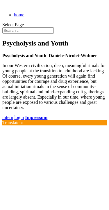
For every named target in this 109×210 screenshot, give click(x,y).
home (19, 14)
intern (7, 117)
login (19, 117)
